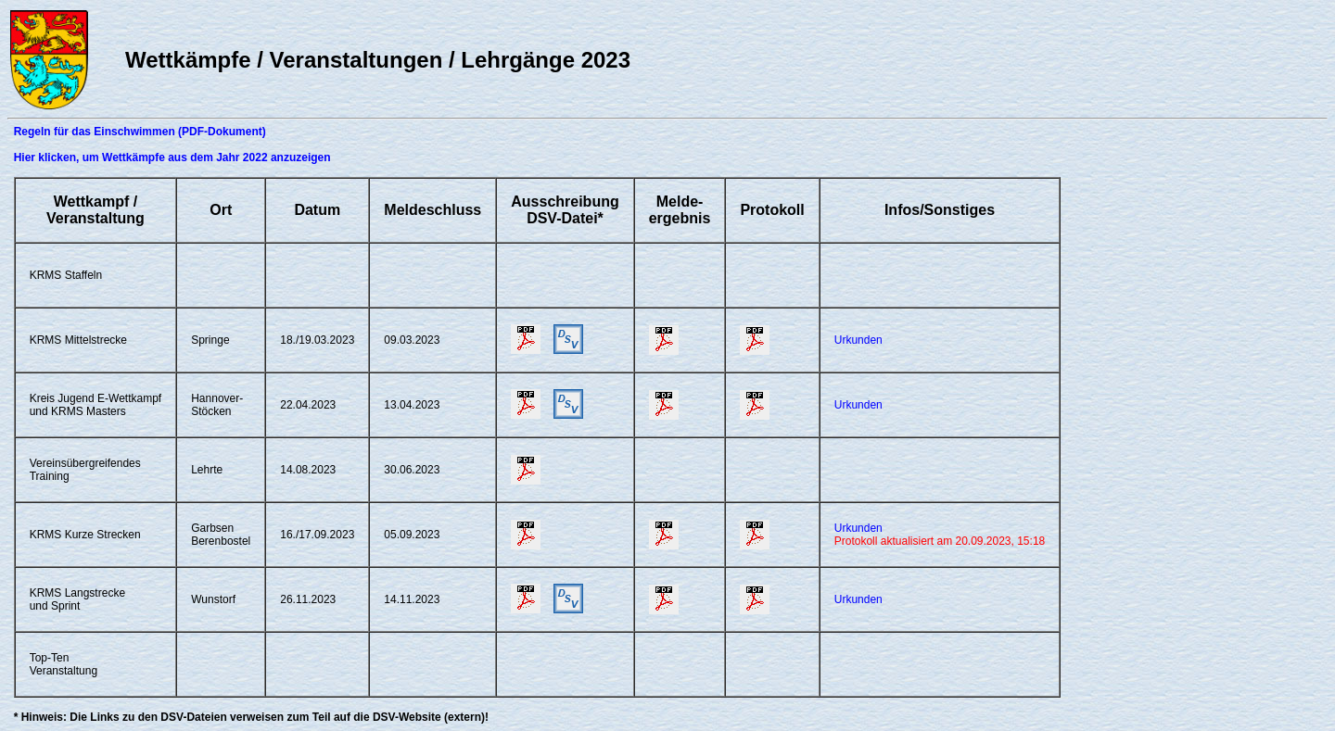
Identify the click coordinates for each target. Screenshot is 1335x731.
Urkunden (858, 340)
